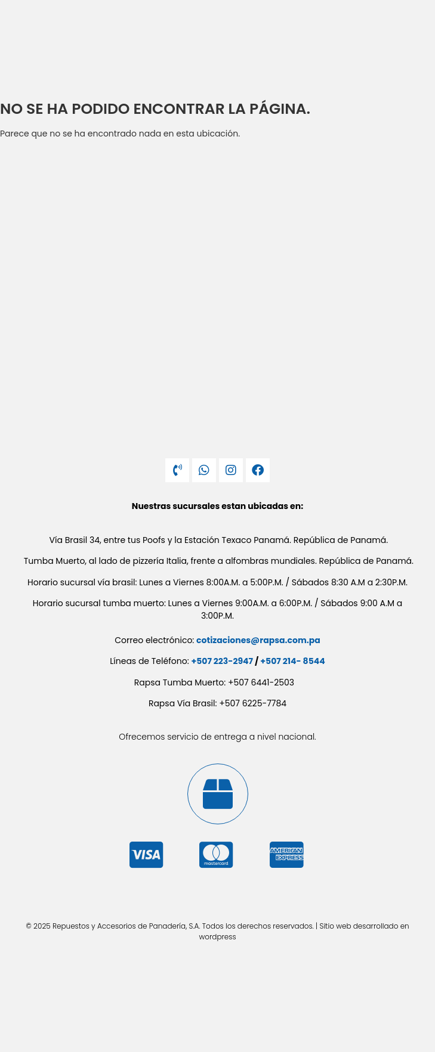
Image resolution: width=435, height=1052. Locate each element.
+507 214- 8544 (292, 661)
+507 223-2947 (222, 661)
